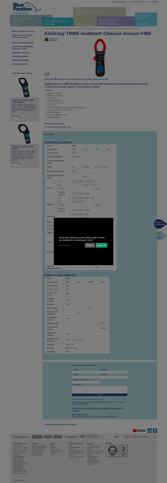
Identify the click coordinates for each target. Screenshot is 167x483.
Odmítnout (89, 245)
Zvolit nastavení (64, 245)
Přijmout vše (101, 245)
